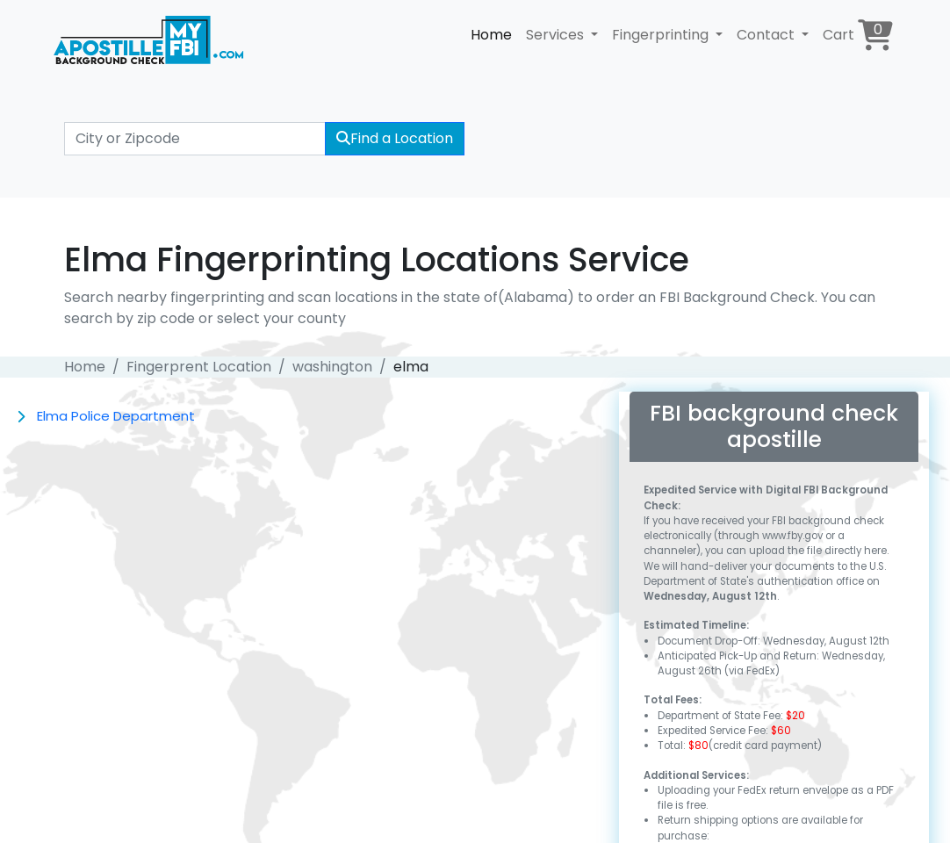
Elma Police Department (116, 416)
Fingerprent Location (198, 367)
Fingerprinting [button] (662, 35)
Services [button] (556, 35)
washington (332, 367)
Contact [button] (767, 35)
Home (491, 35)
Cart (858, 34)
